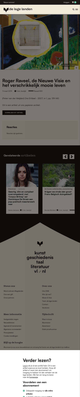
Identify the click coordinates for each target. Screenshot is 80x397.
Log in (25, 366)
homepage (33, 377)
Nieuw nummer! (9, 2)
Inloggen (66, 2)
